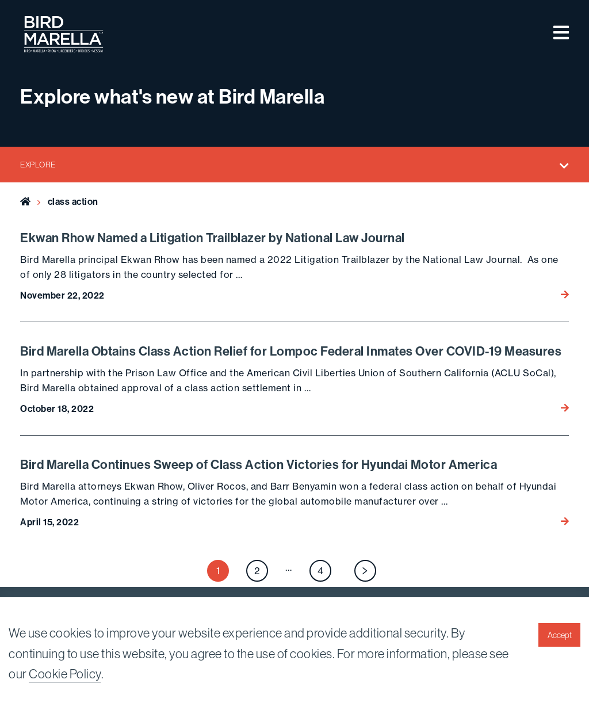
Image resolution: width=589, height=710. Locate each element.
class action (73, 201)
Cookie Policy (65, 674)
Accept (560, 635)
